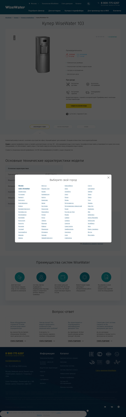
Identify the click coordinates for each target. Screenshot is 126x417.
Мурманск (45, 232)
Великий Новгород (24, 209)
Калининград (45, 194)
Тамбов (90, 191)
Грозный (21, 229)
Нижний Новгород (47, 238)
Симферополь (69, 229)
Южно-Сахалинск (93, 229)
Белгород (21, 200)
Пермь (67, 200)
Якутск (90, 232)
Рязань (67, 215)
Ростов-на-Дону (70, 212)
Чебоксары (91, 220)
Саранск (67, 220)
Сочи (66, 235)
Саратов (67, 223)
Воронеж (21, 226)
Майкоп (44, 226)
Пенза (66, 197)
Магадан (44, 223)
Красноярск (45, 212)
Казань (44, 191)
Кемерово (45, 200)
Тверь (89, 194)
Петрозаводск (69, 203)
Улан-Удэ (90, 206)
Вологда (21, 223)
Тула (89, 200)
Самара (67, 217)
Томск (89, 197)
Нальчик (44, 235)
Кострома (45, 206)
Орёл (66, 194)
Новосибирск (69, 186)
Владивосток (22, 212)
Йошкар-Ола (45, 188)
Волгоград (21, 220)
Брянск (20, 206)
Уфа (89, 212)
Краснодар (45, 209)
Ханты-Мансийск (93, 217)
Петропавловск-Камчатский (73, 206)
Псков (66, 209)
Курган (44, 215)
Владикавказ (22, 215)
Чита (89, 226)
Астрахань (21, 194)
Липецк (44, 220)
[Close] (108, 178)
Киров (43, 203)
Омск (66, 188)
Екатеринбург (22, 232)
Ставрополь (68, 238)
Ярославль (91, 235)
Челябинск (91, 223)
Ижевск (20, 238)
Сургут (90, 186)
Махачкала (45, 229)
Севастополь (69, 226)
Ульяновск (91, 209)
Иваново (21, 235)
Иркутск (44, 186)
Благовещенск (22, 203)
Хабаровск (91, 215)
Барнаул (21, 197)
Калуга (44, 197)
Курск (43, 217)
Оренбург (68, 191)
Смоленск (68, 232)
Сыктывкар (91, 188)
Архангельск (22, 191)
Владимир (21, 217)
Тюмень (90, 203)
